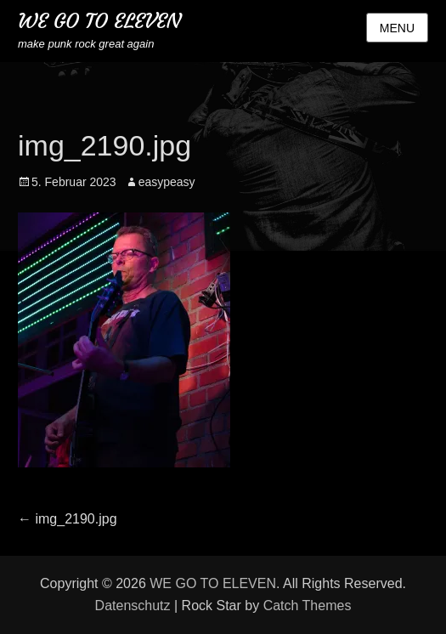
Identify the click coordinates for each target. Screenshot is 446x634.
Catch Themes (307, 605)
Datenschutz (133, 605)
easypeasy (166, 182)
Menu (397, 28)
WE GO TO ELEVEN (99, 21)
